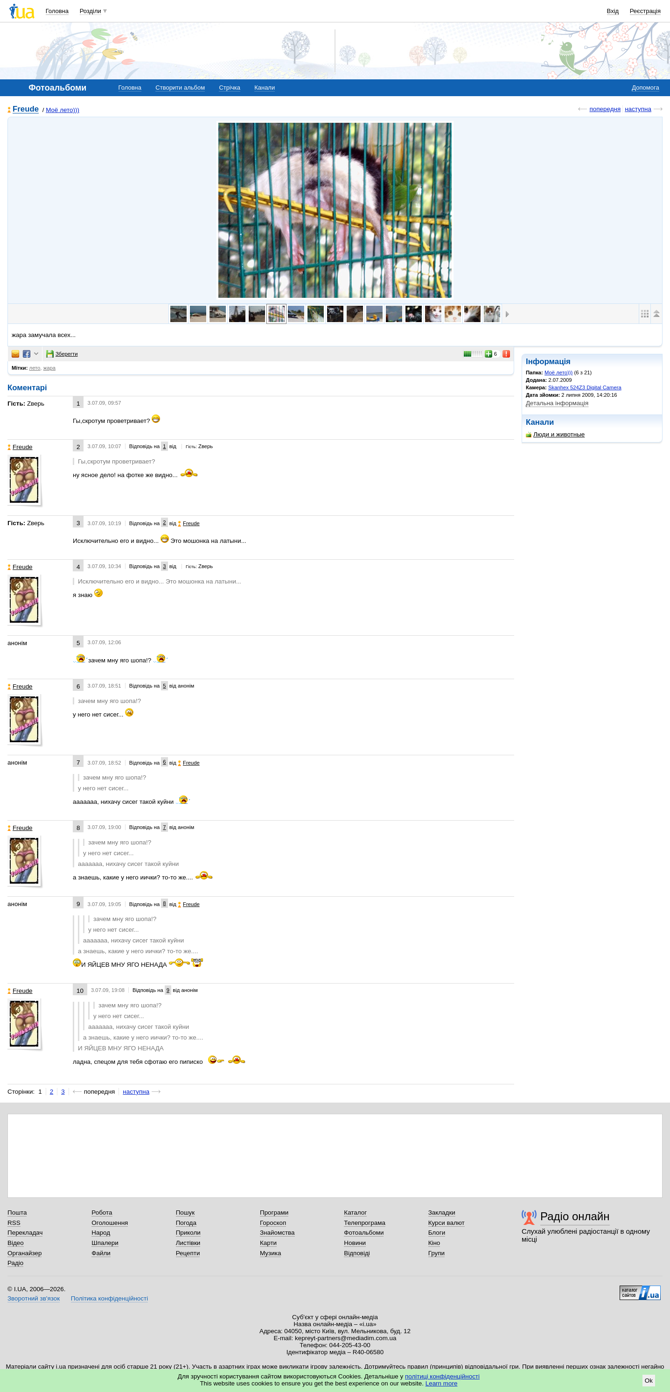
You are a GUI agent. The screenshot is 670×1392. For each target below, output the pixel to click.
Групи (436, 1253)
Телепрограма (364, 1222)
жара (49, 368)
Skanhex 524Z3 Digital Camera (584, 387)
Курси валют (446, 1222)
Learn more (442, 1383)
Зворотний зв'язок (33, 1298)
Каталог (355, 1212)
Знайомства (277, 1232)
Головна (57, 10)
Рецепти (188, 1253)
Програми (274, 1212)
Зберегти (62, 354)
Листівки (188, 1242)
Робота (101, 1212)
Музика (270, 1253)
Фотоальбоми (364, 1232)
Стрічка (229, 87)
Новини (355, 1242)
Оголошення (109, 1222)
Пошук (185, 1212)
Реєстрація (645, 10)
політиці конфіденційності (442, 1376)
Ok (649, 1380)
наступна (638, 108)
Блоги (437, 1232)
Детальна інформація (557, 403)
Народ (100, 1232)
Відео (15, 1242)
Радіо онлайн (575, 1216)
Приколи (188, 1232)
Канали (264, 87)
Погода (186, 1222)
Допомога (645, 87)
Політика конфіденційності (109, 1298)
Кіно (434, 1242)
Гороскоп (273, 1222)
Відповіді (357, 1253)
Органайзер (24, 1253)
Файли (101, 1253)
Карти (268, 1242)
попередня (605, 108)
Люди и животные (555, 434)
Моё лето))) (62, 109)
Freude (26, 109)
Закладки (441, 1212)
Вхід (613, 10)
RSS (14, 1222)
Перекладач (24, 1232)
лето (35, 368)
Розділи (90, 10)
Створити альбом (180, 87)
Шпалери (104, 1242)
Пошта (17, 1212)
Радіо (15, 1262)
